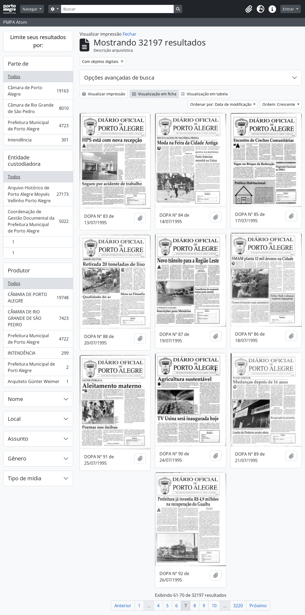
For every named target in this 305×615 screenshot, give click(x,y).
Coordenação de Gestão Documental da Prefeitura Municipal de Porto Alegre (38, 221)
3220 (238, 606)
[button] (249, 9)
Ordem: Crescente (279, 104)
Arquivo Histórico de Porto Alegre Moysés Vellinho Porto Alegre (38, 194)
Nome (15, 399)
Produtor (19, 270)
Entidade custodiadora (24, 160)
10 (214, 606)
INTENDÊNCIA (38, 354)
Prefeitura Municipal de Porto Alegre (38, 125)
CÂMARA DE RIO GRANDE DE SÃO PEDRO (38, 318)
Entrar (289, 9)
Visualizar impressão (103, 93)
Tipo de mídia (24, 478)
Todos (14, 77)
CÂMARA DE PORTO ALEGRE (38, 297)
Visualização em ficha (154, 93)
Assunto (18, 438)
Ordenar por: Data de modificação (221, 104)
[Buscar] (117, 9)
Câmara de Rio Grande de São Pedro (38, 108)
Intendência (38, 141)
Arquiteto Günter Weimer (38, 382)
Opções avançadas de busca (119, 77)
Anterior (122, 606)
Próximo (258, 606)
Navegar (31, 9)
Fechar (129, 34)
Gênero (17, 458)
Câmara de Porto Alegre (38, 91)
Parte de (18, 63)
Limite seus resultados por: (38, 41)
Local (14, 418)
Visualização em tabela (204, 93)
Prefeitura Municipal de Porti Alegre (38, 367)
